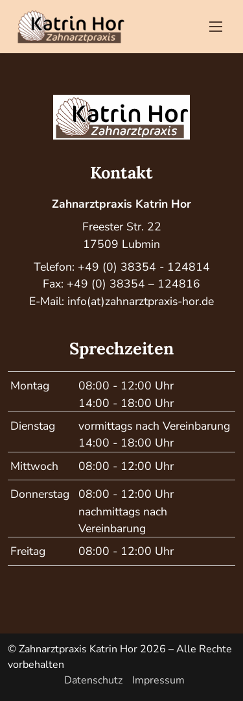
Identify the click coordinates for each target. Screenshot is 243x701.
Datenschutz (93, 680)
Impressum (158, 680)
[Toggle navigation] (215, 26)
